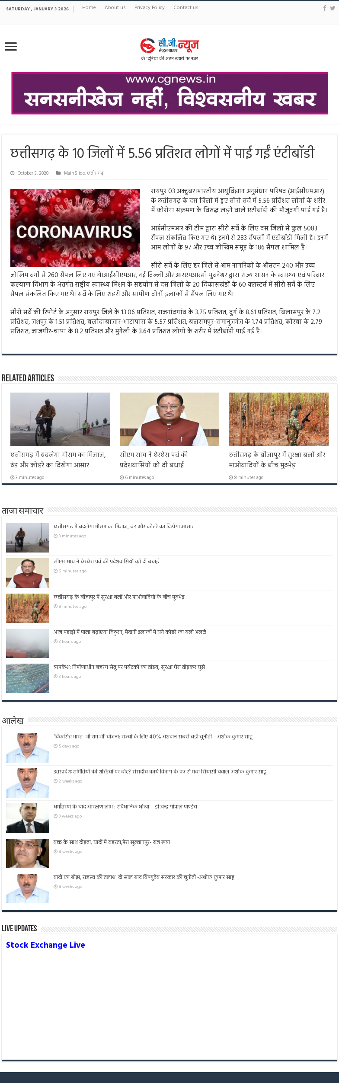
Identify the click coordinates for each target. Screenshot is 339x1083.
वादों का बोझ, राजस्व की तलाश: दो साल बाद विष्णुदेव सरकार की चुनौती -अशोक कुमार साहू (168, 877)
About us (115, 7)
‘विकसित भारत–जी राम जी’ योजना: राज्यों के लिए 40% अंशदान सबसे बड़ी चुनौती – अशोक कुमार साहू (153, 736)
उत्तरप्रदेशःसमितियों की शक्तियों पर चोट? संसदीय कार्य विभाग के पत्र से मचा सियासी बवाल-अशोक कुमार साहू (160, 771)
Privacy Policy (149, 7)
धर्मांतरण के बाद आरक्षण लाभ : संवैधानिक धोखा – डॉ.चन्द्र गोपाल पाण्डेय (125, 806)
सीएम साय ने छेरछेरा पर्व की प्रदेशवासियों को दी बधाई (154, 460)
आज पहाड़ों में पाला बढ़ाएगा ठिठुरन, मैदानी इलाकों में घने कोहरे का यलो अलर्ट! (130, 632)
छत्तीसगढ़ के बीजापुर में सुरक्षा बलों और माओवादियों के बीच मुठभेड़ (277, 460)
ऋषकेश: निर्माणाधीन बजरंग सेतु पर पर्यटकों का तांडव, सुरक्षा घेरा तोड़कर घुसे (129, 667)
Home (89, 7)
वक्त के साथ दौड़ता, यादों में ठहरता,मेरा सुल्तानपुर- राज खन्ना (112, 842)
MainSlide (74, 173)
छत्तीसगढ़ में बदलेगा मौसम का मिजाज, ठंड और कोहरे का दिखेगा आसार (58, 460)
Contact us (185, 7)
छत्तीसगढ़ (95, 173)
